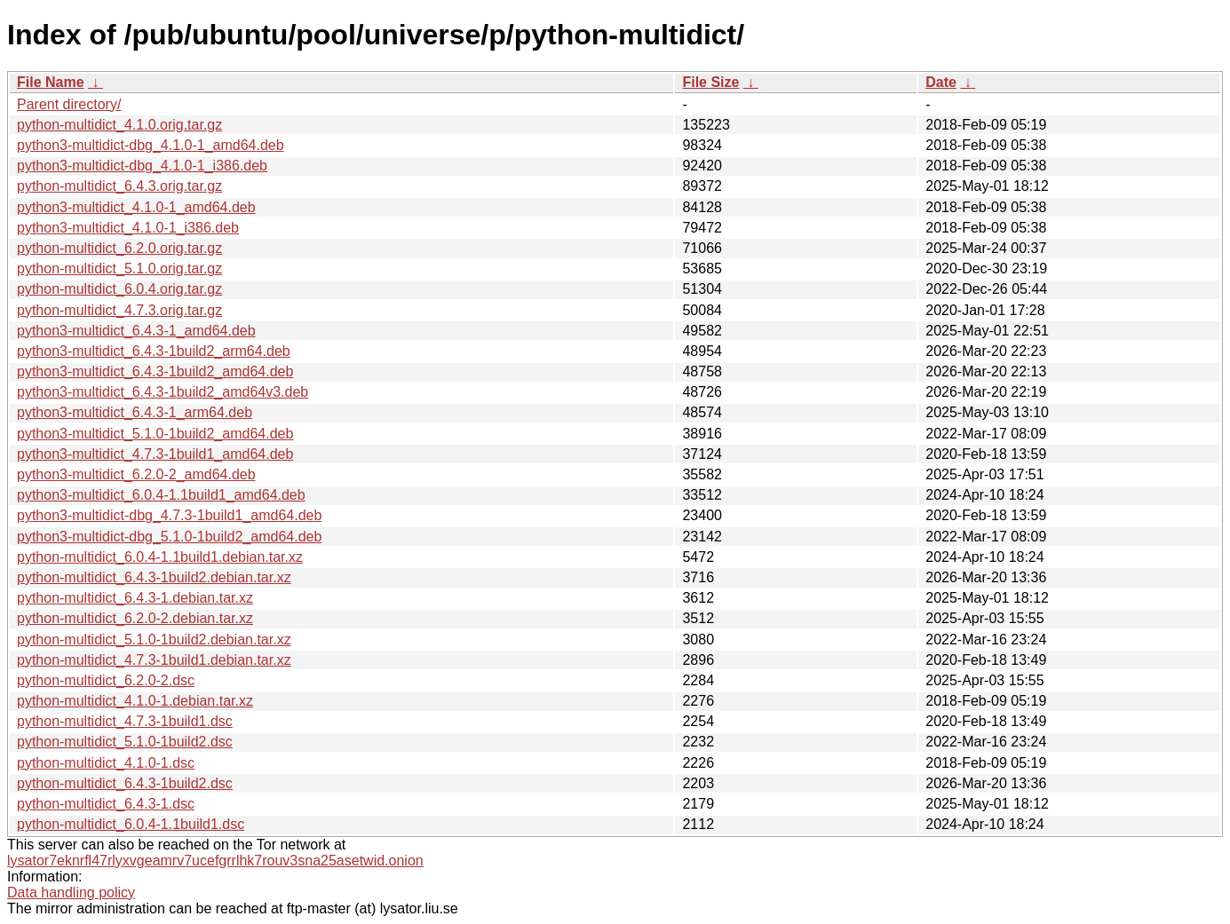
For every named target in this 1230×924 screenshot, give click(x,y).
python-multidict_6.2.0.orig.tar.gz (119, 248)
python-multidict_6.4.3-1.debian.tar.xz (135, 597)
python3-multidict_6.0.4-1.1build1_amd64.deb (161, 494)
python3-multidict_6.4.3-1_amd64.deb (136, 330)
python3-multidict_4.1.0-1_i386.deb (128, 227)
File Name (50, 82)
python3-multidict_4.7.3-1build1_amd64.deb (155, 454)
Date (940, 82)
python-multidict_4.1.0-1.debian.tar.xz (135, 700)
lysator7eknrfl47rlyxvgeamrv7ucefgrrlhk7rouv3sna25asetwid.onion (215, 860)
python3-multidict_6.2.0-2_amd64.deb (136, 474)
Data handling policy (71, 892)
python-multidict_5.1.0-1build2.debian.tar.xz (154, 639)
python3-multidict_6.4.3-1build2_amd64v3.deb (162, 391)
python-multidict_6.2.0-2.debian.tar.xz (135, 618)
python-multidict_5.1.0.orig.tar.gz (119, 268)
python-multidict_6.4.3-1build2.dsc (125, 783)
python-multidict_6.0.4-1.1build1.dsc (130, 824)
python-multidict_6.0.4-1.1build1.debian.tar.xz (160, 557)
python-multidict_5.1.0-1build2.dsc (125, 741)
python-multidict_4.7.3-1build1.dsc (125, 721)
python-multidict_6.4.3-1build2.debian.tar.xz (154, 577)
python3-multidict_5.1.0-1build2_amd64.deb (155, 433)
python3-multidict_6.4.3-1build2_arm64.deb (153, 351)
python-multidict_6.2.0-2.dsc (105, 680)
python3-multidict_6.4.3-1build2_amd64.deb (155, 371)
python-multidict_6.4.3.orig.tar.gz (119, 185)
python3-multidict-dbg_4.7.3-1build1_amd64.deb (169, 515)
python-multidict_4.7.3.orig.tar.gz (119, 310)
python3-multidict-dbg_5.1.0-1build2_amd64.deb (169, 536)
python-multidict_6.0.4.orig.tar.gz (119, 288)
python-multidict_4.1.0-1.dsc (105, 762)
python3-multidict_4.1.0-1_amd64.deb (136, 207)
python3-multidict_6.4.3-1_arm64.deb (134, 412)
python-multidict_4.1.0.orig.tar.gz (119, 124)
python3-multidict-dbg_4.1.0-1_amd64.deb (150, 145)
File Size (710, 82)
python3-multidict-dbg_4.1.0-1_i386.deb (142, 165)
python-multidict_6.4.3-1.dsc (105, 803)
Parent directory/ (69, 104)
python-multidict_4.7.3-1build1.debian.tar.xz (154, 659)
